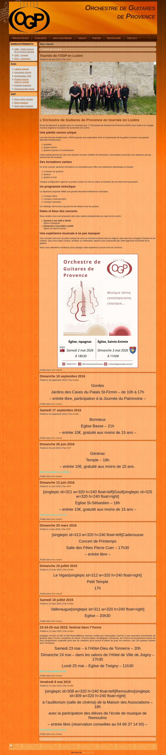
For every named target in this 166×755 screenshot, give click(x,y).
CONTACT (132, 38)
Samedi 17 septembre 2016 (60, 410)
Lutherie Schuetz (21, 69)
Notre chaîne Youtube (23, 99)
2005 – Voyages (21, 55)
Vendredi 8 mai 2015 (55, 682)
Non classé (57, 370)
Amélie (75, 380)
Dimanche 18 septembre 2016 (62, 376)
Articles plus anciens (50, 49)
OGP (68, 59)
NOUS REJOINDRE (62, 38)
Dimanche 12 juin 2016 (57, 482)
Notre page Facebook (23, 106)
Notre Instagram (21, 103)
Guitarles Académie (22, 85)
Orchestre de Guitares (120, 8)
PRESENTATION (20, 38)
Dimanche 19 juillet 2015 (58, 566)
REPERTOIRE (114, 38)
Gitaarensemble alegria (24, 89)
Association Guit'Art (22, 72)
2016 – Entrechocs (22, 59)
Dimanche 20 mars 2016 (58, 525)
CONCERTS (41, 38)
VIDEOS (82, 38)
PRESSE (96, 38)
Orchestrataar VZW (22, 76)
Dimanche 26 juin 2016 (57, 444)
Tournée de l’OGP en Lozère (61, 55)
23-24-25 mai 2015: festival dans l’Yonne (70, 627)
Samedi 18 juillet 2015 (56, 600)
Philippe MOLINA (88, 752)
